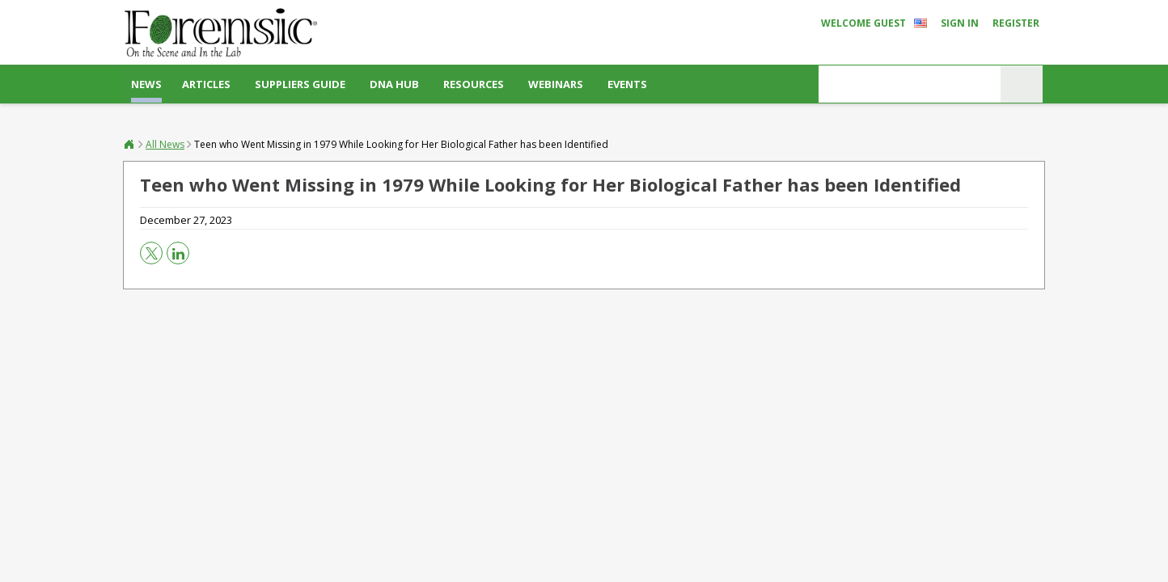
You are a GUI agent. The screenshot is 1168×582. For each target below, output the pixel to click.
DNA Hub (394, 84)
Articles (206, 84)
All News (165, 144)
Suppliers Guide (300, 84)
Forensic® (129, 143)
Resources (473, 84)
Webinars (555, 84)
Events (627, 84)
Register (1015, 23)
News (146, 84)
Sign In (960, 23)
